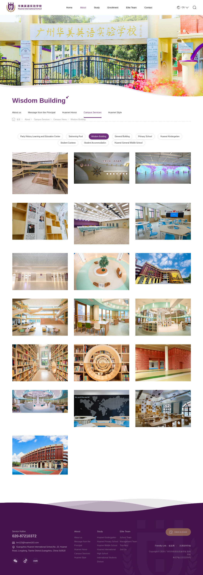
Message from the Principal (41, 112)
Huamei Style (115, 112)
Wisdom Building (98, 136)
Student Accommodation (95, 143)
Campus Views (60, 119)
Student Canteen (67, 143)
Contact (148, 7)
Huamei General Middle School (128, 143)
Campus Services (93, 112)
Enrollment (112, 7)
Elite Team (131, 7)
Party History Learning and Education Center (40, 136)
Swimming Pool (76, 136)
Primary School (145, 136)
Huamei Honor (69, 112)
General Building (122, 136)
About (83, 7)
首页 (18, 119)
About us (16, 112)
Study (97, 7)
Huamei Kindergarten (170, 136)
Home (69, 7)
